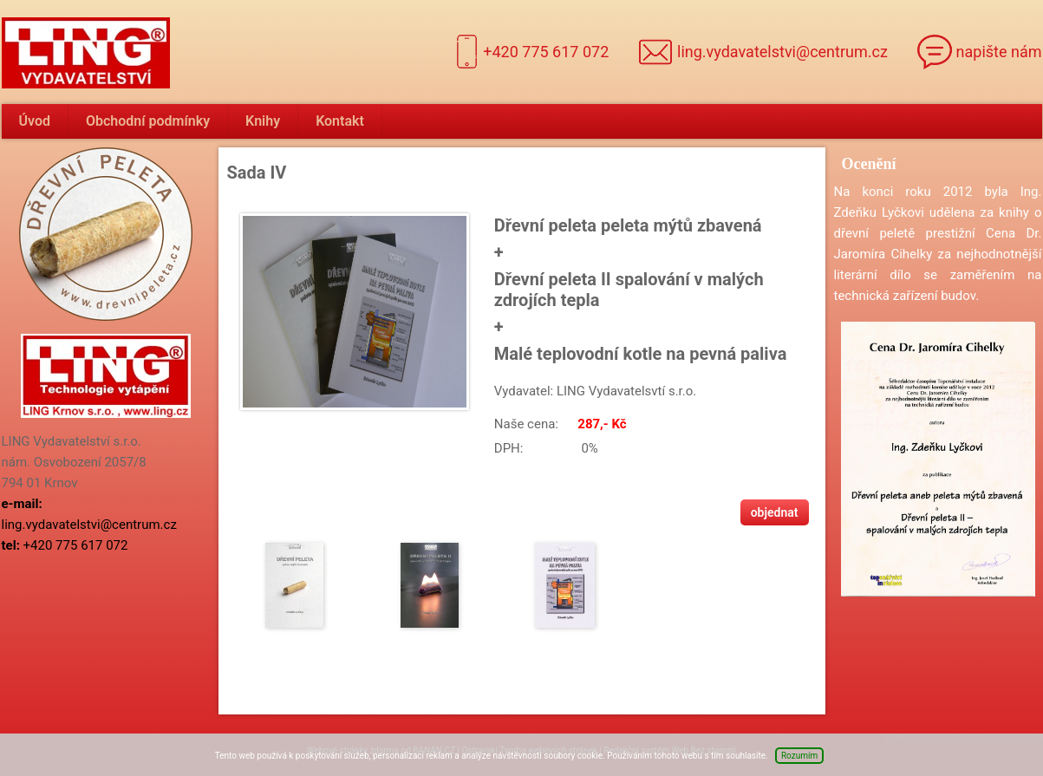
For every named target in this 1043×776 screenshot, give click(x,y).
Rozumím (799, 755)
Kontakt (340, 121)
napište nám (999, 51)
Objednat (775, 512)
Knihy (262, 121)
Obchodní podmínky (148, 121)
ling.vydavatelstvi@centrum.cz (782, 51)
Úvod (34, 121)
